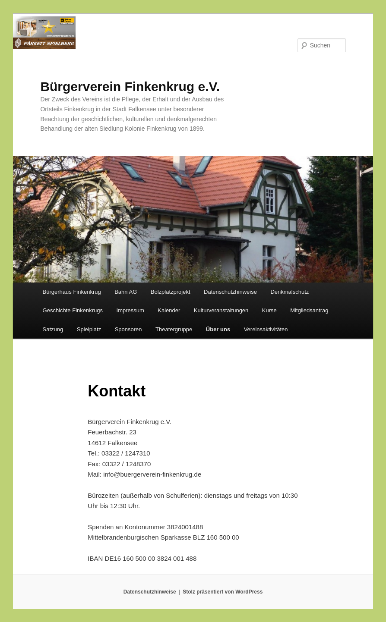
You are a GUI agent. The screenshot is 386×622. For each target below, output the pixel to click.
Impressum (130, 310)
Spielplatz (89, 329)
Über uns (218, 329)
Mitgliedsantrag (309, 310)
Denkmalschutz (289, 292)
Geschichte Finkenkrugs (73, 310)
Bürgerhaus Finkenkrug (72, 292)
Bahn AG (125, 292)
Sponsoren (128, 329)
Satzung (53, 329)
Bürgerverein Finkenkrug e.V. (130, 86)
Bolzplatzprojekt (170, 292)
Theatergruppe (173, 329)
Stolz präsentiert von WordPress (223, 592)
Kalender (169, 310)
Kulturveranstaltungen (221, 310)
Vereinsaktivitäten (266, 329)
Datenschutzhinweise (230, 292)
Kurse (269, 310)
